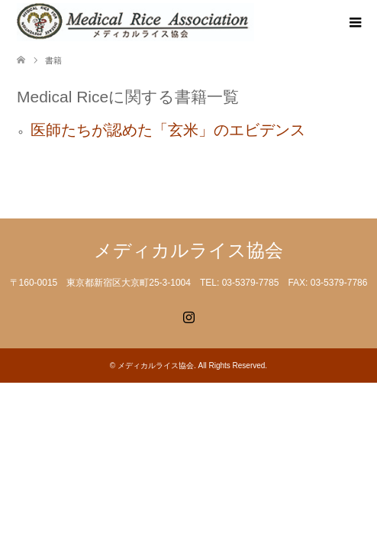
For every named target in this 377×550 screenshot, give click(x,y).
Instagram (188, 315)
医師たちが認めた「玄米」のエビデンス (168, 129)
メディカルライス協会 (188, 250)
